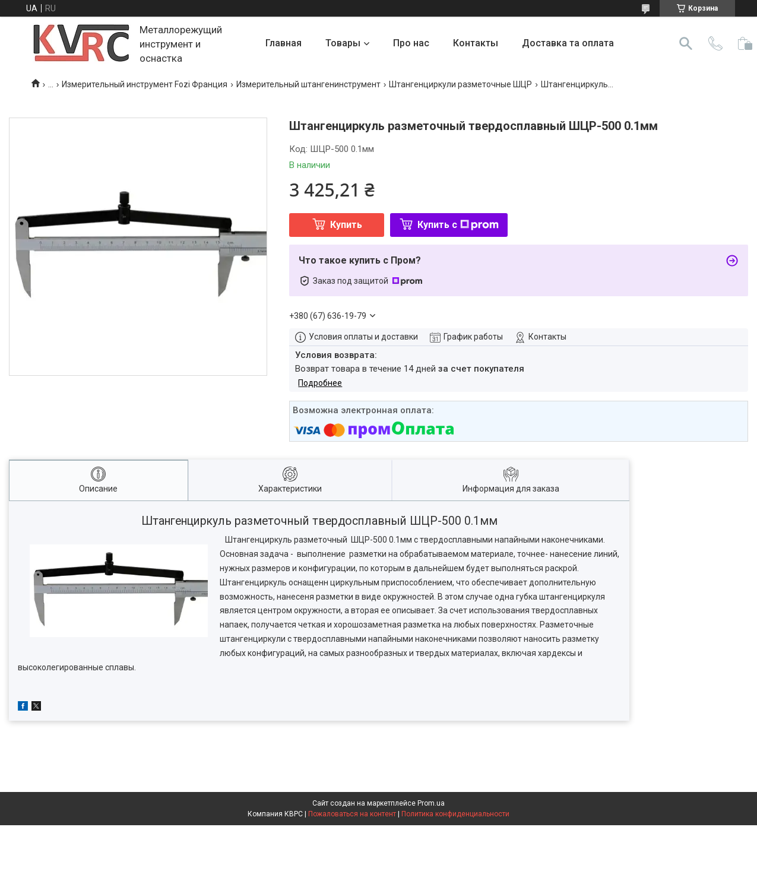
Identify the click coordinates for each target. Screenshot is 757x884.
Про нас (411, 43)
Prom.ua (431, 803)
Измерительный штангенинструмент (308, 84)
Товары (342, 43)
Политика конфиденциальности (455, 814)
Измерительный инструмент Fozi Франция (144, 84)
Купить (346, 224)
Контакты (475, 43)
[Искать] (686, 43)
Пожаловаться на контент (352, 814)
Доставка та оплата (568, 43)
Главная (283, 43)
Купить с (458, 224)
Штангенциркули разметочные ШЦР (460, 84)
